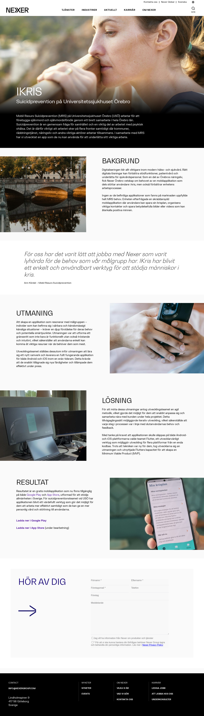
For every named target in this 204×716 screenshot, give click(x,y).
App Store (53, 495)
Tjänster (68, 10)
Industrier (89, 10)
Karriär (129, 10)
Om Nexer (149, 10)
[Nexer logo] (17, 10)
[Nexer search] (193, 8)
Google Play (34, 495)
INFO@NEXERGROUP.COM (22, 688)
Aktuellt (110, 10)
